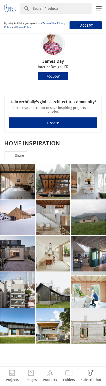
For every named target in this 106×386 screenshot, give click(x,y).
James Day (53, 61)
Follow (53, 76)
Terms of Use (49, 23)
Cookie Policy (23, 27)
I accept (85, 25)
